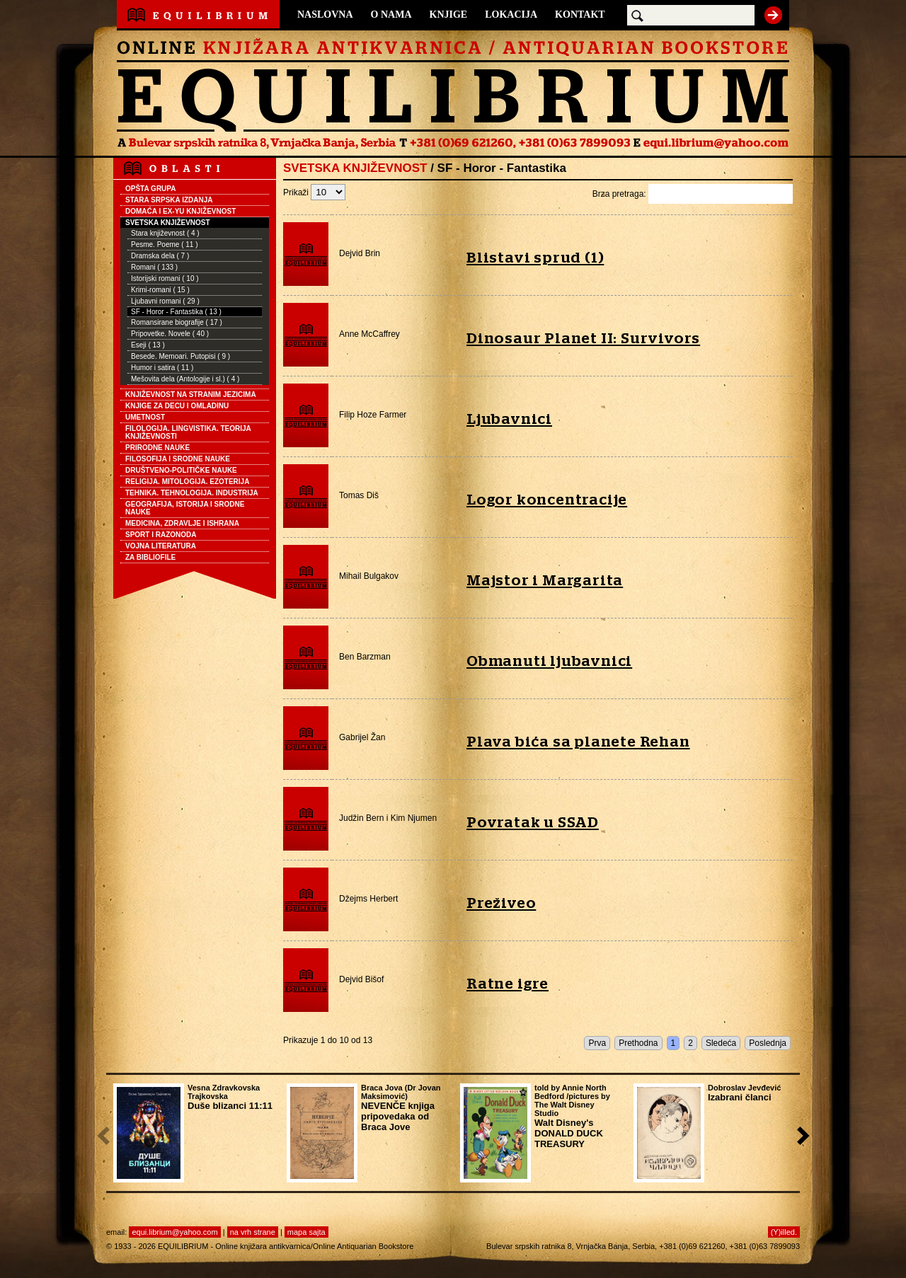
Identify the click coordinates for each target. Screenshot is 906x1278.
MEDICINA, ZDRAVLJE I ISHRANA (182, 523)
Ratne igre (507, 984)
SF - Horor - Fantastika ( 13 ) (176, 312)
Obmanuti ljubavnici (549, 661)
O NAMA (391, 14)
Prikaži (314, 192)
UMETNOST (145, 417)
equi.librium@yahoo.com (174, 1232)
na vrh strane (252, 1232)
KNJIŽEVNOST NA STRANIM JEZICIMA (190, 394)
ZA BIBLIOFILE (150, 557)
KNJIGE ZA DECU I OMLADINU (177, 406)
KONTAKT (580, 14)
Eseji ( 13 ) (148, 345)
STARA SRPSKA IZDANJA (169, 200)
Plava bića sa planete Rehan (578, 742)
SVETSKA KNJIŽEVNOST (167, 222)
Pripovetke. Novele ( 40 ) (170, 334)
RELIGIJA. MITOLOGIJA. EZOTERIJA (187, 481)
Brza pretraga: (692, 194)
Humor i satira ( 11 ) (162, 368)
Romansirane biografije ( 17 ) (176, 322)
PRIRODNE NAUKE (157, 447)
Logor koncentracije (546, 500)
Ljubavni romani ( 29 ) (165, 301)
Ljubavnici (509, 419)
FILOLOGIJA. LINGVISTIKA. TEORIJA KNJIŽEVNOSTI (188, 432)
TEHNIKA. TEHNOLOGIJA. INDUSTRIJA (191, 493)
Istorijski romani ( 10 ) (165, 278)
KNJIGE (449, 14)
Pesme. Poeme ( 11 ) (164, 244)
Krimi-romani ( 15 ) (160, 290)
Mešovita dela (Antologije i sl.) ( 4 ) (185, 379)
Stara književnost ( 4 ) (165, 233)
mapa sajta (306, 1232)
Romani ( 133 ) (154, 267)
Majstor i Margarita (544, 580)
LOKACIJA (511, 14)
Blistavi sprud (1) (535, 258)
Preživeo (501, 903)
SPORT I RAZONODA (161, 535)
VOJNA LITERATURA (160, 546)
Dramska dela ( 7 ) (160, 256)
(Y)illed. (784, 1232)
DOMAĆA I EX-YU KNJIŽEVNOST (180, 211)
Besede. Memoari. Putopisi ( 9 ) (180, 356)
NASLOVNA (325, 14)
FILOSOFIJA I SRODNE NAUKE (177, 459)
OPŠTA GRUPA (150, 188)
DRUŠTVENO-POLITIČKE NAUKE (181, 470)
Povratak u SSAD (532, 822)
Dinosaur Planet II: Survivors (583, 338)
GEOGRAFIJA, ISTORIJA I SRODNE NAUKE (184, 508)
